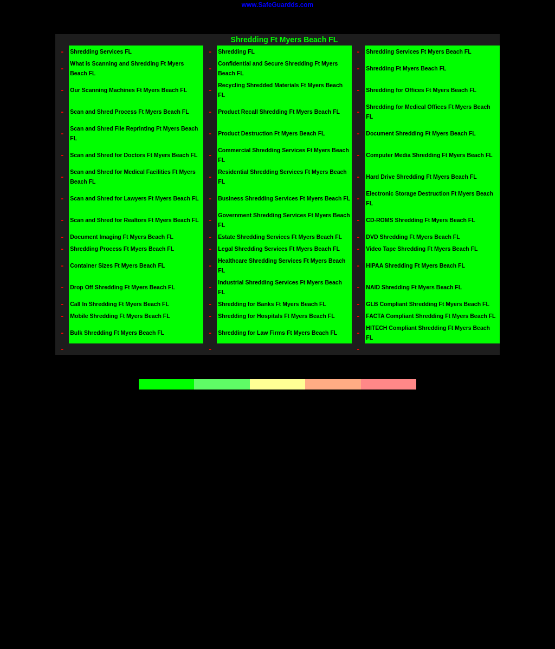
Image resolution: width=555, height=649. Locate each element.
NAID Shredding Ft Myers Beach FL (414, 287)
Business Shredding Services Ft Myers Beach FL (284, 198)
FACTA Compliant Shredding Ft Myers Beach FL (430, 316)
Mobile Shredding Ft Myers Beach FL (120, 316)
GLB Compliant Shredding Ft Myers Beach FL (427, 304)
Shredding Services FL (101, 51)
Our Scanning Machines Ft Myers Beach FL (128, 90)
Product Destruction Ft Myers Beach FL (271, 133)
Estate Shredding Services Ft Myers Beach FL (280, 236)
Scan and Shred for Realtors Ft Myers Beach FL (134, 220)
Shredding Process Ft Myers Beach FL (122, 248)
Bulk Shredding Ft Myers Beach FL (117, 332)
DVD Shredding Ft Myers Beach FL (413, 236)
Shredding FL (236, 51)
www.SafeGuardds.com (277, 5)
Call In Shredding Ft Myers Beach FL (119, 304)
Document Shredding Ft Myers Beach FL (420, 133)
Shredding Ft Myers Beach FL (406, 68)
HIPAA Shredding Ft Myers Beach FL (415, 265)
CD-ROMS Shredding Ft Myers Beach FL (420, 220)
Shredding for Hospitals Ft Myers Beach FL (276, 316)
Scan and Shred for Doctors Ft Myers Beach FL (133, 155)
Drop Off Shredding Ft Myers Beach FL (122, 287)
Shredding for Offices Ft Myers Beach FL (421, 90)
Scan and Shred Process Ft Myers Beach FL (129, 111)
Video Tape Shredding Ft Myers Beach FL (421, 248)
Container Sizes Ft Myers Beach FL (117, 265)
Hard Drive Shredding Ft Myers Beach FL (421, 176)
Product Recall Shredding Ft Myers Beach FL (279, 111)
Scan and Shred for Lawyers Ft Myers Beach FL (134, 198)
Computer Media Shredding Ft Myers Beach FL (429, 155)
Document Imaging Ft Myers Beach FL (121, 236)
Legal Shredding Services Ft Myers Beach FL (279, 248)
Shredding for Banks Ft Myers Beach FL (272, 304)
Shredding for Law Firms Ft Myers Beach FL (277, 332)
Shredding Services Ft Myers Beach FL (418, 51)
